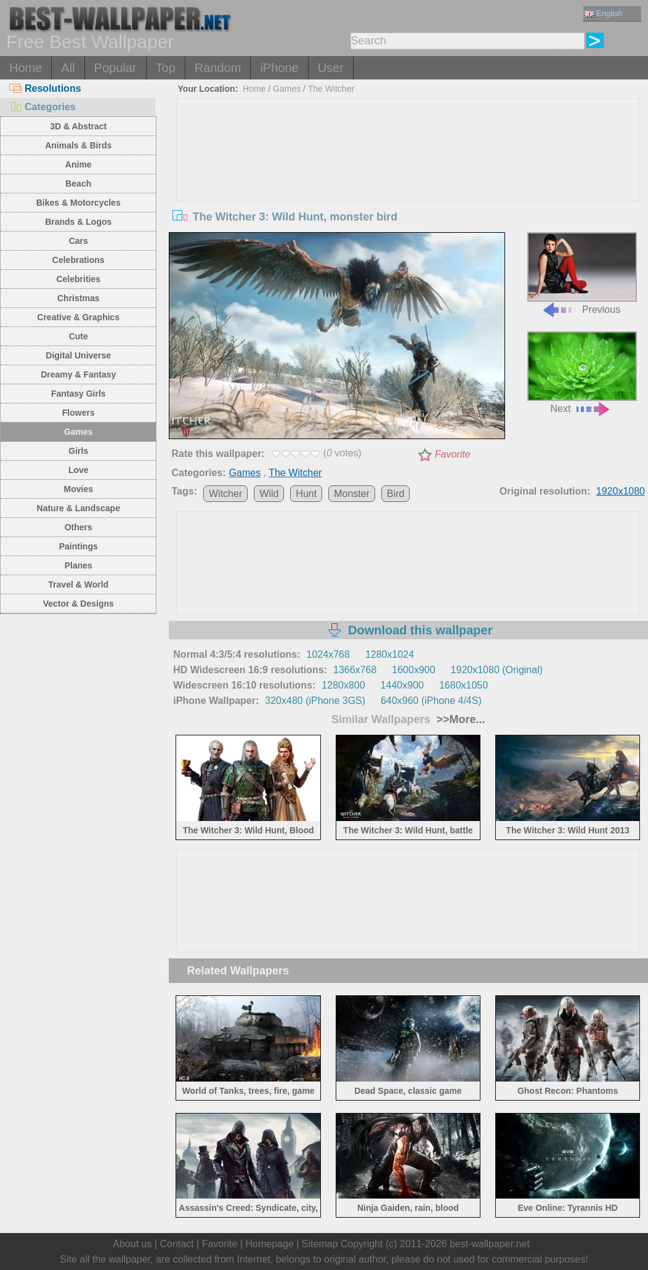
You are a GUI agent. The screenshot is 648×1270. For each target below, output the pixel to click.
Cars (78, 241)
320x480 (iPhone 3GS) (315, 700)
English (604, 13)
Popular (115, 68)
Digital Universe (78, 355)
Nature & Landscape (78, 508)
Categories (42, 107)
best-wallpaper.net (490, 1244)
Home (25, 68)
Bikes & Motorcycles (78, 203)
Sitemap (320, 1244)
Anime (78, 164)
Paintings (78, 546)
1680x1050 (463, 685)
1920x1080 (620, 491)
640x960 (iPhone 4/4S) (431, 700)
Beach (78, 183)
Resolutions (45, 88)
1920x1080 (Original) (497, 670)
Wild (268, 493)
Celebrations (78, 260)
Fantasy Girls (78, 393)
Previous (582, 273)
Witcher (225, 493)
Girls (78, 451)
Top (166, 68)
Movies (78, 489)
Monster (352, 493)
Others (78, 527)
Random (218, 68)
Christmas (78, 298)
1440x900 (402, 685)
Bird (395, 493)
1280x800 (343, 685)
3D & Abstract (78, 126)
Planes (78, 565)
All (68, 68)
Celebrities (78, 279)
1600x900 (413, 670)
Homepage (270, 1244)
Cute (78, 336)
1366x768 (354, 670)
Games (78, 432)
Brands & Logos (78, 222)
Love (78, 470)
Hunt (306, 493)
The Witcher (331, 89)
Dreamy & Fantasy (78, 374)
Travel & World (78, 584)
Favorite (453, 454)
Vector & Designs (78, 604)
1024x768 (328, 654)
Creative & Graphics (78, 317)
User (331, 68)
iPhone (279, 68)
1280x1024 (389, 654)
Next (582, 372)
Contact (176, 1244)
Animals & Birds (78, 145)
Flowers (78, 413)
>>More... (459, 719)
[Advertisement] (408, 191)
